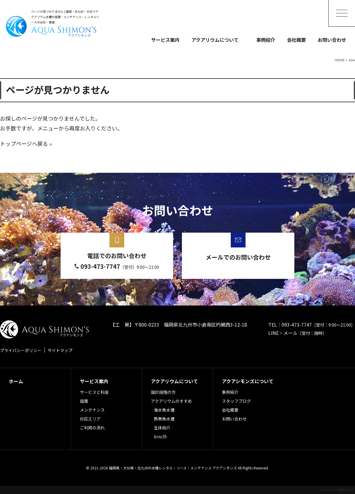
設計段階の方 (163, 392)
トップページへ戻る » (26, 144)
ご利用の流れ (92, 428)
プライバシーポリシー (20, 350)
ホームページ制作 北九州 (337, 489)
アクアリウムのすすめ (171, 401)
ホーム (16, 381)
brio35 (160, 436)
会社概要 (296, 39)
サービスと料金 (94, 392)
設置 (84, 401)
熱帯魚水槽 (164, 419)
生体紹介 (162, 428)
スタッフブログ (236, 401)
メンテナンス (92, 410)
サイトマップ (60, 350)
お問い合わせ (332, 39)
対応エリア (90, 419)
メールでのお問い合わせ (238, 257)
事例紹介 (265, 39)
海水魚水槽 (164, 410)
